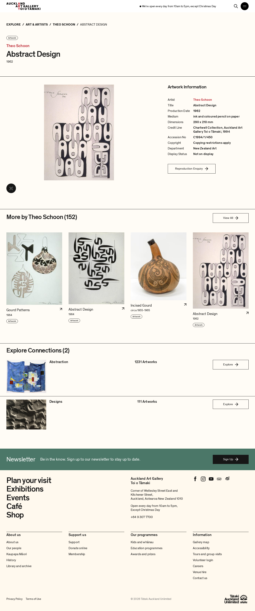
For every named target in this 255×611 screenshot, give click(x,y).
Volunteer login (203, 560)
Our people (14, 548)
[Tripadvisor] (219, 479)
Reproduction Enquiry (191, 169)
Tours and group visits (207, 554)
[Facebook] (195, 479)
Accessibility (201, 548)
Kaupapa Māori (16, 554)
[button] (34, 279)
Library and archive (18, 566)
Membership (77, 554)
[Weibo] (227, 479)
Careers (198, 566)
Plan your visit (28, 480)
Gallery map (201, 542)
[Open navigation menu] (245, 6)
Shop (15, 514)
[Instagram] (203, 479)
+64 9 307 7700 (142, 517)
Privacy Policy (14, 599)
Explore (230, 364)
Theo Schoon (17, 45)
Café (14, 506)
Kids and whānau (142, 542)
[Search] (236, 6)
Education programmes (146, 548)
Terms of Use (33, 599)
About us (12, 542)
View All (230, 218)
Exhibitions (24, 489)
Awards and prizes (143, 554)
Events (17, 497)
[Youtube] (211, 479)
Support (74, 542)
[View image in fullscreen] (11, 188)
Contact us (200, 578)
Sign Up (230, 459)
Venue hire (200, 572)
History (11, 560)
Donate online (78, 548)
